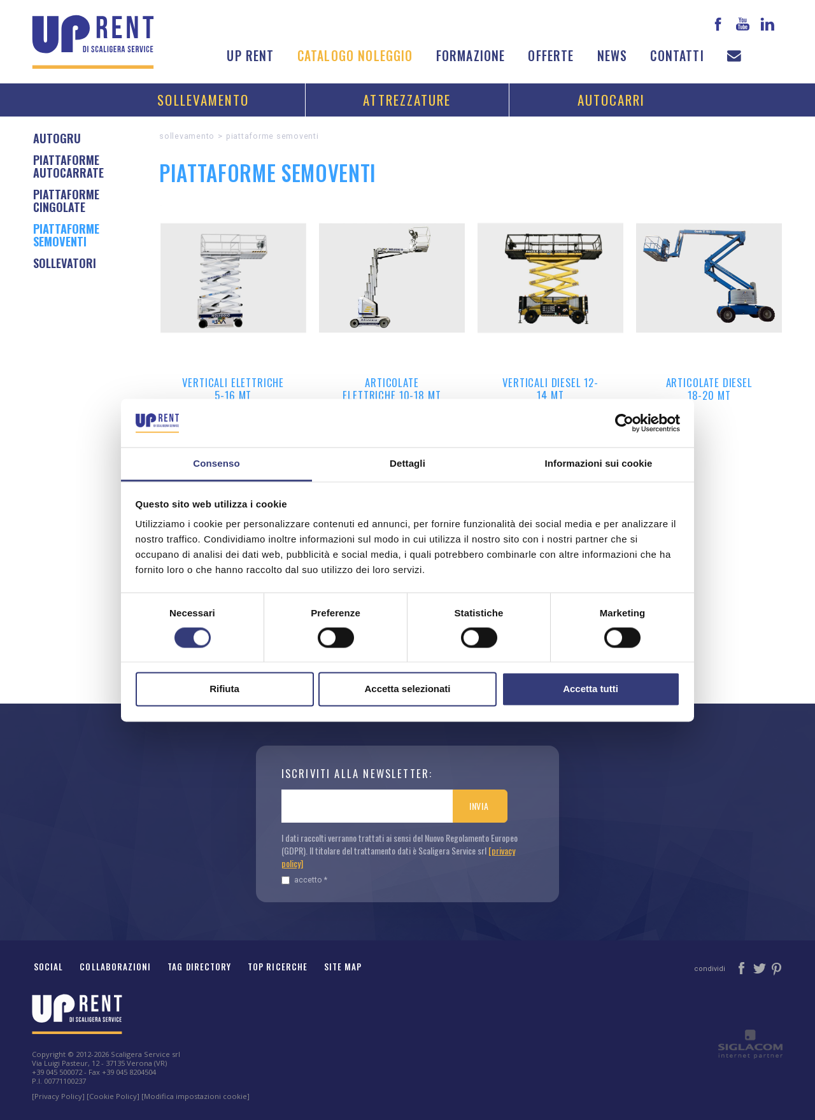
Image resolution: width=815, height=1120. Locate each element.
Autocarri (612, 100)
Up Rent (250, 55)
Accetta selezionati (407, 689)
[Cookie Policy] (113, 1096)
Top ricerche (278, 966)
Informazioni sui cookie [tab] (599, 463)
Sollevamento (203, 100)
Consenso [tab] (216, 463)
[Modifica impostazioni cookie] (195, 1096)
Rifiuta (224, 689)
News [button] (612, 55)
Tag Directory (199, 966)
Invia (479, 805)
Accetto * (304, 879)
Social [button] (48, 966)
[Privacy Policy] (58, 1096)
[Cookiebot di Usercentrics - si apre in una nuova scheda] (624, 422)
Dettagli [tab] (407, 463)
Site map (343, 966)
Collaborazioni (115, 966)
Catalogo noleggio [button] (355, 55)
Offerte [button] (551, 55)
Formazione (471, 55)
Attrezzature (407, 100)
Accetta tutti (590, 689)
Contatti (677, 55)
